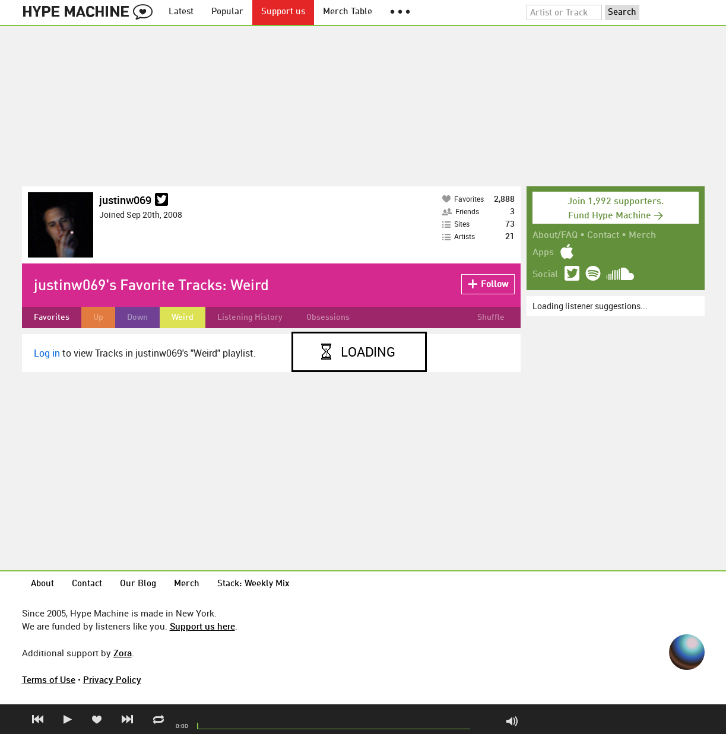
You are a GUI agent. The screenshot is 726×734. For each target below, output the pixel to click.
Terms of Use (48, 679)
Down (137, 317)
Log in (47, 353)
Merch (642, 235)
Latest (181, 12)
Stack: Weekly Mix (253, 584)
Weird (183, 317)
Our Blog (138, 584)
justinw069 (125, 200)
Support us (283, 12)
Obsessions (328, 317)
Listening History (250, 317)
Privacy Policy (112, 679)
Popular (227, 12)
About (42, 584)
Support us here (202, 626)
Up (98, 317)
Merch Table (347, 12)
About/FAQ (555, 235)
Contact (603, 235)
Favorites (51, 317)
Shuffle (491, 317)
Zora (122, 653)
